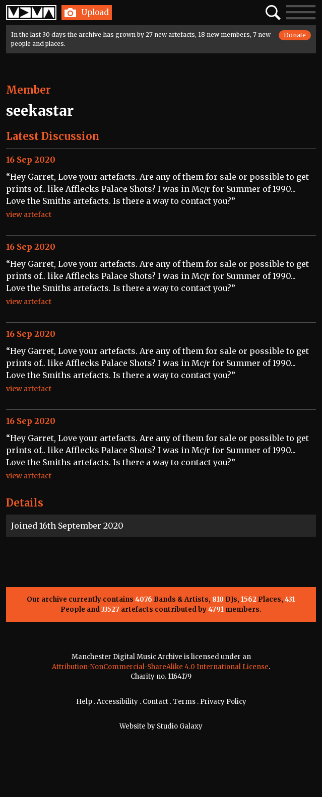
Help (84, 701)
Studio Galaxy (180, 726)
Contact (155, 701)
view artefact (28, 214)
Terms (184, 701)
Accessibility (117, 701)
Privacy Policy (223, 701)
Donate (295, 35)
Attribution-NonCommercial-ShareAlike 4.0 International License (160, 667)
